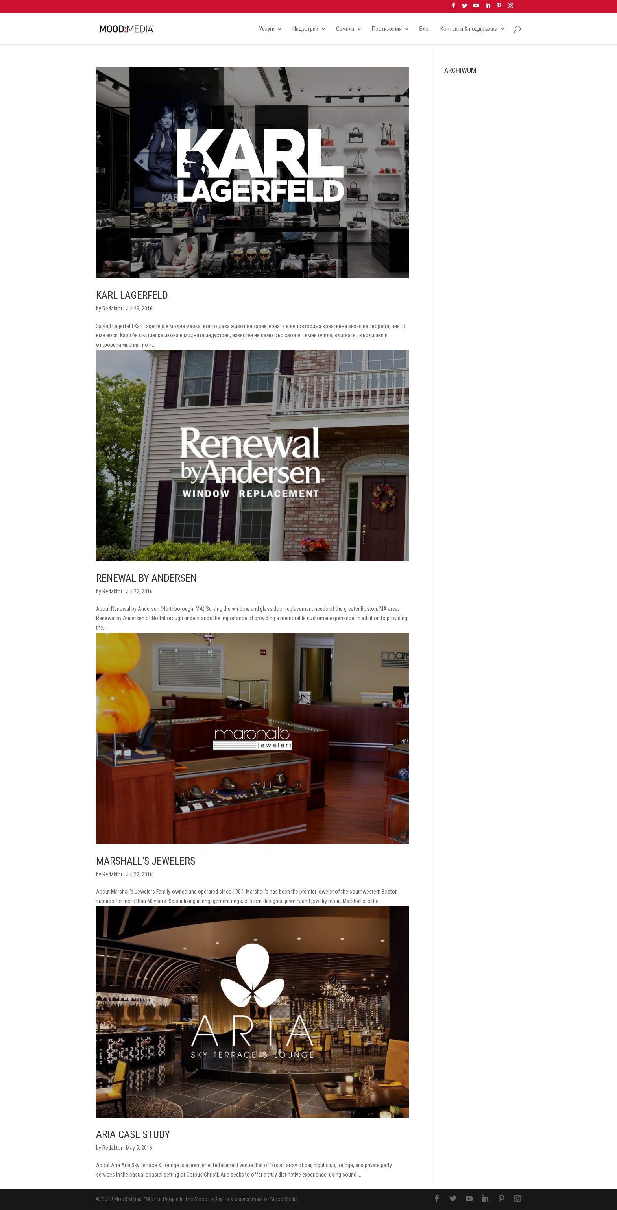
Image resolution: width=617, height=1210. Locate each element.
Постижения (387, 29)
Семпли (345, 29)
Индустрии (305, 29)
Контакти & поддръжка (468, 29)
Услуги (267, 29)
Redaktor (112, 308)
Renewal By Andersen (146, 578)
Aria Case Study (133, 1134)
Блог (424, 29)
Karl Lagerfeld (132, 295)
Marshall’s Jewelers (145, 861)
